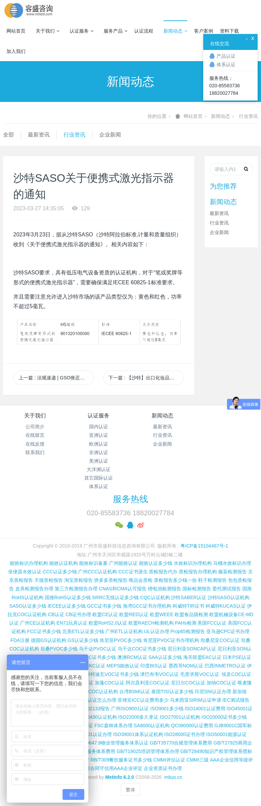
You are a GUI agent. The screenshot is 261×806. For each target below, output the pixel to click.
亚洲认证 (98, 435)
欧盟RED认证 (134, 614)
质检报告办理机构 (198, 571)
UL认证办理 (156, 631)
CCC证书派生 (132, 571)
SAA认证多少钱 (165, 657)
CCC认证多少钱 (60, 571)
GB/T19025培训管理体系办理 (148, 751)
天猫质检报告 (48, 580)
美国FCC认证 (211, 623)
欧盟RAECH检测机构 (151, 623)
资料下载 (229, 31)
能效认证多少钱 (155, 563)
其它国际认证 (98, 478)
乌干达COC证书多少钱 (142, 648)
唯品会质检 (141, 580)
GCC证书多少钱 (104, 606)
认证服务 (81, 31)
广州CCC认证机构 (97, 571)
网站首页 (15, 31)
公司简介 (35, 426)
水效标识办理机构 (193, 563)
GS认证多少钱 (83, 640)
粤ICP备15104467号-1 (204, 546)
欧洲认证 (98, 444)
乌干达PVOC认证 (97, 648)
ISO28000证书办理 (184, 734)
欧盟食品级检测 (191, 614)
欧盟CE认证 (105, 614)
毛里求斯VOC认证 (199, 674)
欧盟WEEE (161, 614)
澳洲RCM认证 (132, 657)
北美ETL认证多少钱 (83, 631)
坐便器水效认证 (24, 571)
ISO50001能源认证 (226, 734)
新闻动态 (175, 31)
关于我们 (47, 31)
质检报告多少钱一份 (175, 580)
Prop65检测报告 (187, 631)
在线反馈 (35, 444)
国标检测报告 (196, 588)
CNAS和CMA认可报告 (122, 588)
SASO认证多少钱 (27, 606)
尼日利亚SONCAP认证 (192, 648)
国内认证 (98, 426)
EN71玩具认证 (71, 623)
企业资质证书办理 (163, 768)
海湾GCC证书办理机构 (147, 606)
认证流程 (143, 31)
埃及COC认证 (236, 674)
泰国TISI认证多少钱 (172, 691)
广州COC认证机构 (98, 691)
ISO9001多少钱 (166, 708)
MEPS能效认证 (123, 665)
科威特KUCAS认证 (226, 606)
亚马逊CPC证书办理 (228, 631)
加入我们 (15, 51)
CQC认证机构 (155, 597)
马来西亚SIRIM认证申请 (195, 700)
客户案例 (203, 31)
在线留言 (35, 435)
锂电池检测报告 (164, 588)
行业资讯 (248, 116)
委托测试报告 (226, 588)
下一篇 (146, 377)
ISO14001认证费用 (205, 708)
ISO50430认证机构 (96, 717)
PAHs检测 (185, 623)
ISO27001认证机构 (180, 717)
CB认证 (56, 614)
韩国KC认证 (92, 665)
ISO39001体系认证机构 (138, 734)
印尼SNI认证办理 (213, 691)
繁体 (130, 789)
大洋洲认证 (98, 469)
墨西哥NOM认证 (186, 665)
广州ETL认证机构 (124, 631)
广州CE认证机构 (37, 623)
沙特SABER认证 (188, 597)
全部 (8, 135)
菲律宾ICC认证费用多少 (143, 700)
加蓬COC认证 (109, 682)
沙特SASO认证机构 (228, 597)
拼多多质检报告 (110, 580)
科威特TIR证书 (188, 606)
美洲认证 (98, 461)
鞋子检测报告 (212, 580)
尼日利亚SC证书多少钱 (91, 657)
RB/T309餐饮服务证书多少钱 (121, 760)
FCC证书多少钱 (44, 631)
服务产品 (115, 31)
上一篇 (56, 377)
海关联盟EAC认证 (202, 657)
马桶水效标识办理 (232, 563)
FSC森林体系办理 (113, 725)
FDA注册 (20, 640)
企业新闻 (110, 135)
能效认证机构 (63, 563)
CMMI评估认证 (169, 760)
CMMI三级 (198, 760)
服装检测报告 (232, 571)
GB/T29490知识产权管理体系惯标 (216, 751)
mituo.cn (173, 777)
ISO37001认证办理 (91, 734)
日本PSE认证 (237, 657)
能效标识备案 (93, 563)
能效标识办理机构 (29, 563)
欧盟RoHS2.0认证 (108, 623)
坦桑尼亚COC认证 (220, 640)
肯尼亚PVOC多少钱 (121, 640)
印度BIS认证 (153, 665)
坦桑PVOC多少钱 (59, 648)
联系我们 (35, 452)
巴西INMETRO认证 (225, 665)
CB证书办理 (78, 614)
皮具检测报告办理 (34, 588)
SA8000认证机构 (152, 725)
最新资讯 (39, 135)
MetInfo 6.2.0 (119, 777)
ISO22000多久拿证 (138, 717)
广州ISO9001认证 (130, 708)
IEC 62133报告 (94, 708)
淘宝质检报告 (78, 580)
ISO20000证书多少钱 (224, 717)
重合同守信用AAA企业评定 (113, 768)
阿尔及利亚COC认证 (148, 682)
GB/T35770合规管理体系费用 (181, 743)
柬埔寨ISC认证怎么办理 (91, 700)
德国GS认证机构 (48, 640)
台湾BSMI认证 (134, 691)
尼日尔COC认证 (188, 682)
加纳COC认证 (221, 682)
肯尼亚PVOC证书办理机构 (171, 640)
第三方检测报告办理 (76, 588)
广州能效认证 (123, 563)
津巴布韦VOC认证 (160, 674)
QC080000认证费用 (192, 725)
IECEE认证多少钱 (67, 606)
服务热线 (130, 499)
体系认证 (98, 486)
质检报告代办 (163, 571)
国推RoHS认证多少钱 (68, 597)
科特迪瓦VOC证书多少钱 (112, 674)
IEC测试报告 (236, 700)
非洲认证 (98, 452)
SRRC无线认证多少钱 (115, 597)
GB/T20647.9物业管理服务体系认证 (111, 743)
